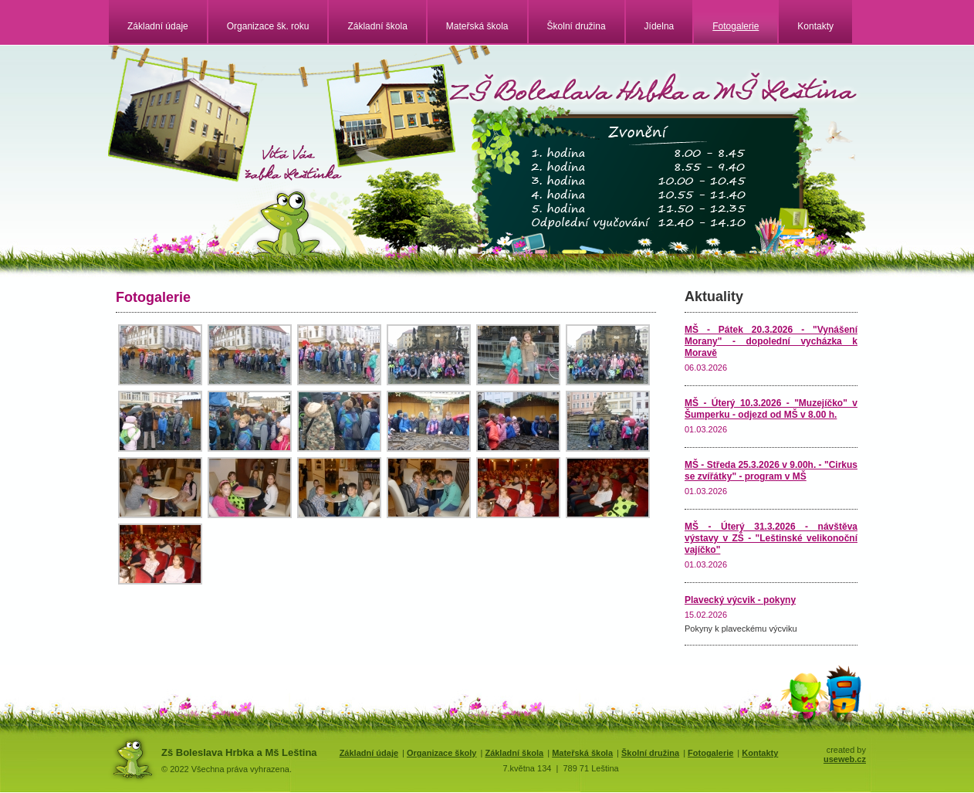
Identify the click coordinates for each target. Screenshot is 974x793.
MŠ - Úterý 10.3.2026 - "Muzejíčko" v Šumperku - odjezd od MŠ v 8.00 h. (771, 409)
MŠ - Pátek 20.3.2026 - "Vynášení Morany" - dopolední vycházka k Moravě (771, 341)
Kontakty (815, 26)
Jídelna (659, 26)
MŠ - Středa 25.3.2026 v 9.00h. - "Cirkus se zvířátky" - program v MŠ (771, 470)
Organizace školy (442, 752)
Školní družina (576, 26)
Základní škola (377, 26)
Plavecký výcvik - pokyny (740, 600)
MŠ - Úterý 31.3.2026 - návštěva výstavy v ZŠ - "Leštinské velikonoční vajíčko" (771, 538)
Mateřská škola (477, 26)
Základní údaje (157, 26)
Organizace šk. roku (268, 26)
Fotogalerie (735, 26)
